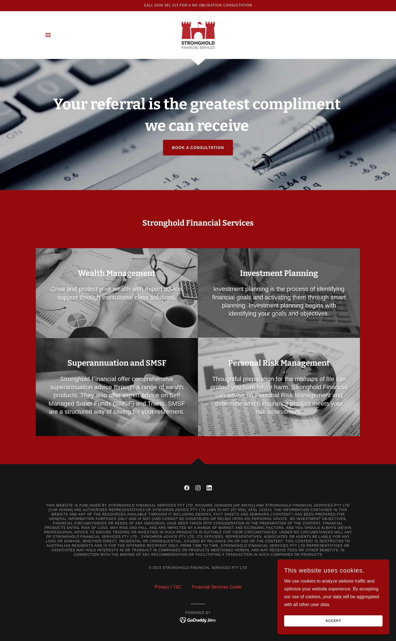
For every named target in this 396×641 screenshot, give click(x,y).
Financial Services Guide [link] (216, 587)
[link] (198, 34)
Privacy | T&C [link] (168, 587)
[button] (48, 35)
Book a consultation (198, 147)
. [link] (186, 587)
